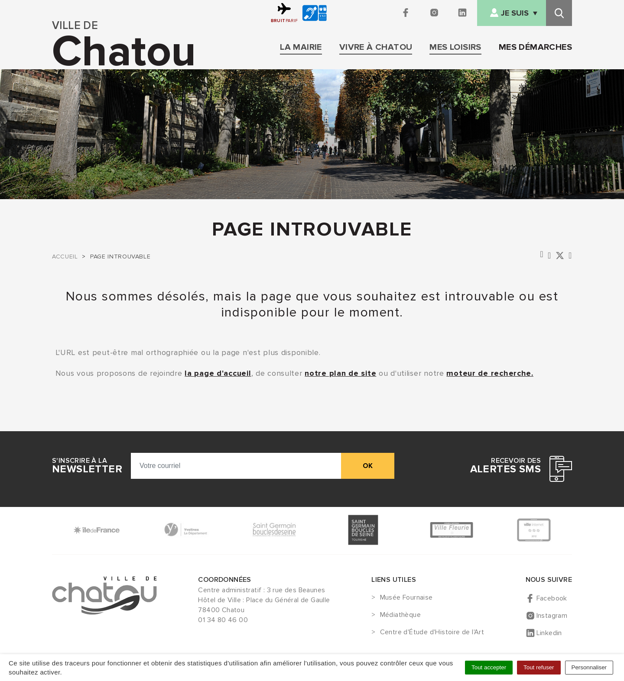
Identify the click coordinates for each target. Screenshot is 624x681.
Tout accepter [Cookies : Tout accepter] (488, 667)
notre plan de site (340, 373)
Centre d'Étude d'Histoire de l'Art (432, 632)
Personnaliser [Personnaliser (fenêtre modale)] (589, 667)
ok (368, 466)
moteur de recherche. (489, 373)
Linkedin (549, 633)
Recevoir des (505, 465)
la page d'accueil (218, 373)
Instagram (552, 615)
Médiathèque (400, 615)
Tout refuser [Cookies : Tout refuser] (538, 667)
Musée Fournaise (406, 598)
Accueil (65, 256)
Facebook (551, 598)
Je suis (515, 13)
